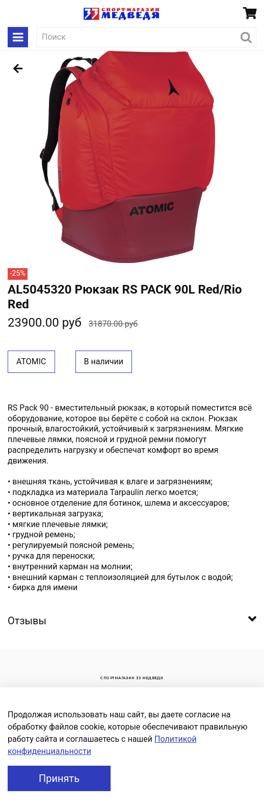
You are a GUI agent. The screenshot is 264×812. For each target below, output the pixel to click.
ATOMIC (31, 361)
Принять (59, 778)
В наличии (104, 361)
